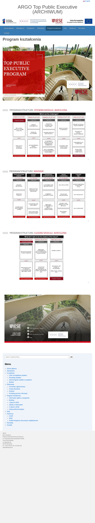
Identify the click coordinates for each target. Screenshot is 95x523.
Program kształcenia (54, 28)
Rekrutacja (40, 28)
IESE (11, 418)
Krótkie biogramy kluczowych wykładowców (23, 420)
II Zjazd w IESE (14, 407)
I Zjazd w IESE (14, 402)
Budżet (11, 382)
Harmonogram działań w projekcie (20, 380)
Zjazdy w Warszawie (16, 405)
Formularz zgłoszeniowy (17, 386)
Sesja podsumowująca (16, 409)
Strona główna (9, 28)
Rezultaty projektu (15, 377)
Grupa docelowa (14, 389)
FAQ (65, 28)
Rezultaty (82, 28)
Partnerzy (72, 28)
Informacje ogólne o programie (19, 398)
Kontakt (6, 33)
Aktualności (20, 28)
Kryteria (11, 391)
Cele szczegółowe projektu (18, 375)
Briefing (11, 400)
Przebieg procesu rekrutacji (18, 393)
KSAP (11, 416)
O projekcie (30, 28)
